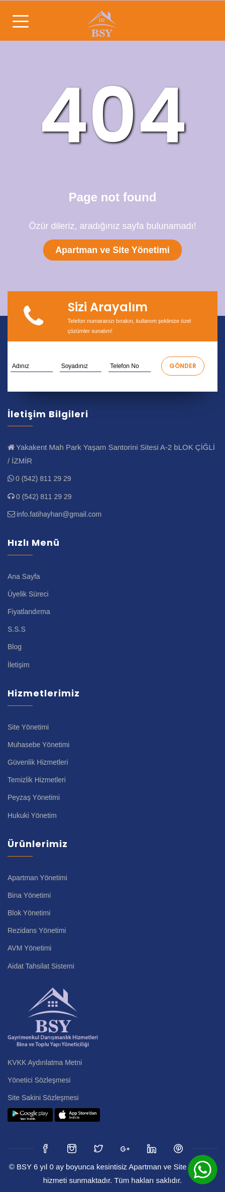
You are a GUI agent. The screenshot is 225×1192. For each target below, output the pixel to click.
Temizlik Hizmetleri (37, 780)
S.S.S (17, 629)
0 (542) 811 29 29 (43, 478)
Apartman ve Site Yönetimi (112, 250)
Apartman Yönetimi (37, 878)
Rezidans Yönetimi (37, 930)
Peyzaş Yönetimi (34, 797)
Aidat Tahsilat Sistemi (41, 966)
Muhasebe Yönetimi (38, 745)
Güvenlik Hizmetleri (38, 762)
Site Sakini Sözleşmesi (43, 1098)
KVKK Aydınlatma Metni (45, 1062)
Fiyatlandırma (29, 612)
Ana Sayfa (24, 576)
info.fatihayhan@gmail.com (59, 514)
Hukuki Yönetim (32, 815)
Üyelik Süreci (28, 594)
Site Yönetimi (28, 727)
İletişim (19, 665)
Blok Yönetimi (29, 913)
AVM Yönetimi (29, 948)
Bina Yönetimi (29, 895)
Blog (15, 647)
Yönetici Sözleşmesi (39, 1080)
